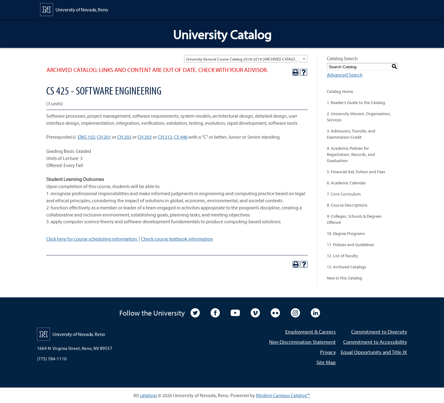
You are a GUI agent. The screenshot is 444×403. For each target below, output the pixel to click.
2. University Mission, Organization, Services (359, 117)
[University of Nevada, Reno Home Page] (74, 9)
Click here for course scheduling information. (92, 239)
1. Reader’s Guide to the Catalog (356, 102)
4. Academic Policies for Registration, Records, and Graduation (351, 154)
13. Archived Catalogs (346, 267)
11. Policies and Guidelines (350, 244)
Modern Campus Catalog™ (283, 395)
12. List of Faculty (342, 255)
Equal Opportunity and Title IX (374, 352)
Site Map (326, 362)
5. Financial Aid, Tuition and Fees (356, 171)
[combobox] (245, 58)
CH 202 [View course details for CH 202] (124, 137)
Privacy (328, 352)
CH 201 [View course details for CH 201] (104, 137)
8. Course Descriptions (347, 205)
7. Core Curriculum (344, 194)
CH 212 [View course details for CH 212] (165, 137)
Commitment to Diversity (379, 331)
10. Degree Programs (346, 233)
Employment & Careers (310, 331)
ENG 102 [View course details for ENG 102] (86, 137)
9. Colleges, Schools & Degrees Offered (354, 219)
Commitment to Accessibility (375, 341)
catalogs (148, 395)
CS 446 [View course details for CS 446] (180, 137)
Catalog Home (340, 91)
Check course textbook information (177, 239)
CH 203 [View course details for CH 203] (145, 137)
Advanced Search (345, 75)
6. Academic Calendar (346, 183)
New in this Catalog (344, 278)
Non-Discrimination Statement (302, 341)
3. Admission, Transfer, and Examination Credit (351, 134)
